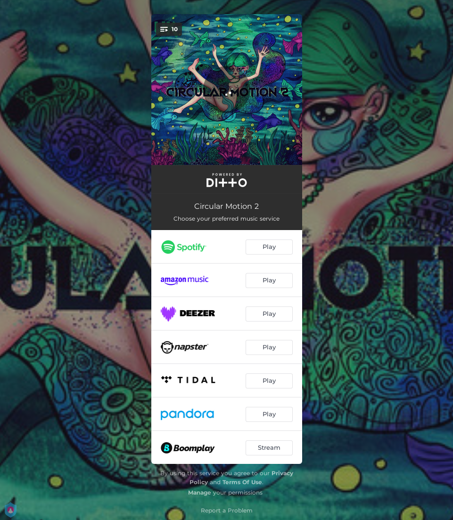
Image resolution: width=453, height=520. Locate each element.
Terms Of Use (242, 482)
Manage (199, 492)
